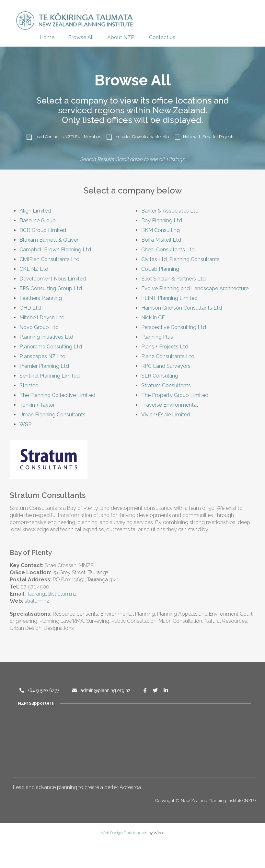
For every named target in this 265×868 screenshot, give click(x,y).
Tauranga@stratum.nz (52, 594)
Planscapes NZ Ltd (42, 356)
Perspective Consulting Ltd (173, 327)
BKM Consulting (160, 230)
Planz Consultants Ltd (167, 356)
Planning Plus (157, 337)
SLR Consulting (159, 376)
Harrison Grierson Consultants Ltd (181, 308)
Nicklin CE (153, 317)
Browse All (81, 37)
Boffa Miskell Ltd (161, 240)
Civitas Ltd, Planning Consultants (180, 259)
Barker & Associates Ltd (170, 211)
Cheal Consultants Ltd (168, 250)
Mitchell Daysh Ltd (41, 317)
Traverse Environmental (169, 405)
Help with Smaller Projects (204, 137)
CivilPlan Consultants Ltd (49, 259)
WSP (25, 424)
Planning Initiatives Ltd (46, 337)
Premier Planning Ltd (44, 366)
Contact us (162, 37)
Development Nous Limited (52, 279)
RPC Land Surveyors (165, 366)
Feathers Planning (40, 298)
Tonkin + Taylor (37, 405)
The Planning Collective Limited (57, 395)
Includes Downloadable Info (138, 137)
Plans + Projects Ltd (164, 347)
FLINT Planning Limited (169, 298)
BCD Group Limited (42, 230)
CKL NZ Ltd (33, 269)
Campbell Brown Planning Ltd (55, 250)
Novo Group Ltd (39, 327)
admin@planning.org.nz (101, 690)
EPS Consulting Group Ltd (50, 288)
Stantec (28, 385)
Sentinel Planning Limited (49, 376)
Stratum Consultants (166, 385)
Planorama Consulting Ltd (50, 347)
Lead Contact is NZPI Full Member (63, 137)
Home (47, 37)
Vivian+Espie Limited (165, 415)
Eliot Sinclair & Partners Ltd (173, 279)
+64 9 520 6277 (39, 690)
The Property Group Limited (174, 395)
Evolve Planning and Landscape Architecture (194, 288)
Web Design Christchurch (124, 832)
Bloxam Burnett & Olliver (48, 240)
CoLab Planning (160, 269)
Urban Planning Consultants (52, 415)
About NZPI (121, 37)
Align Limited (35, 211)
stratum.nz (37, 601)
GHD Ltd (30, 308)
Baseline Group (37, 220)
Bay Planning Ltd (161, 220)
